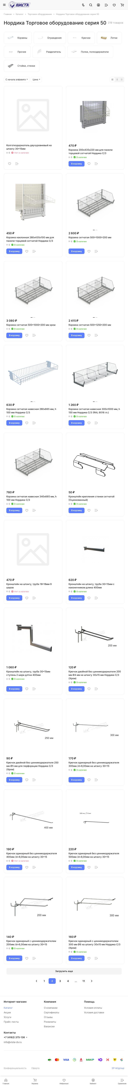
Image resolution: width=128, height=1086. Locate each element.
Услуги (7, 1017)
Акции (7, 1012)
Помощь (89, 1001)
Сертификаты (51, 1012)
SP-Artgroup (118, 1068)
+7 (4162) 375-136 (14, 1037)
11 (83, 981)
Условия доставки (94, 1012)
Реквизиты (50, 1021)
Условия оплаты (93, 1007)
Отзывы (48, 1017)
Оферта (35, 1068)
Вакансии (49, 1026)
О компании (50, 1007)
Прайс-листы (11, 1021)
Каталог (8, 1007)
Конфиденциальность (15, 1068)
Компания (50, 1001)
